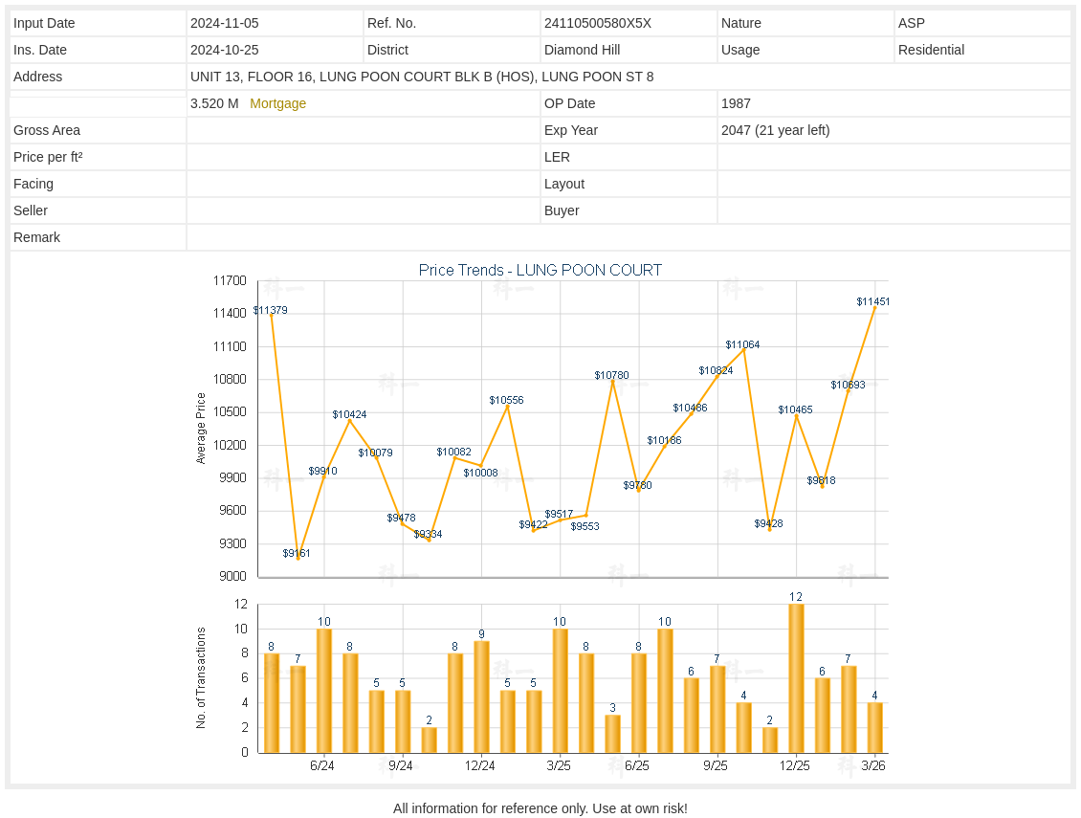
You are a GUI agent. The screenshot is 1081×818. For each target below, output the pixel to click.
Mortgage (278, 103)
